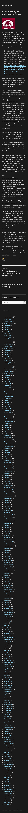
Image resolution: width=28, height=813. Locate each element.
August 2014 (7, 598)
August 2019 (7, 473)
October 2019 (7, 469)
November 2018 (8, 492)
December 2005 (8, 789)
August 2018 (7, 498)
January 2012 (7, 658)
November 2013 (8, 614)
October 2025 (8, 321)
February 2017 (8, 535)
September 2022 (8, 396)
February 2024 (8, 363)
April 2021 (7, 431)
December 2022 (8, 390)
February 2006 (8, 785)
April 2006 (7, 781)
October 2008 (8, 725)
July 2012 (6, 648)
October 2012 (7, 642)
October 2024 (8, 346)
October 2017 (7, 519)
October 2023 (8, 371)
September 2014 (8, 596)
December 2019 (8, 465)
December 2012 (8, 637)
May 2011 (6, 675)
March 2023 (7, 383)
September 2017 (8, 521)
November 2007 (8, 744)
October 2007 (8, 746)
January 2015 (7, 587)
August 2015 (7, 573)
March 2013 (7, 631)
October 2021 (7, 419)
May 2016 (6, 554)
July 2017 (6, 525)
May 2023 (6, 379)
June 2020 (7, 452)
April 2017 (6, 531)
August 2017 (7, 523)
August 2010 (7, 691)
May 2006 (7, 779)
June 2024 (7, 354)
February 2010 (8, 704)
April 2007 (7, 756)
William (6, 258)
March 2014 (7, 606)
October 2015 (7, 569)
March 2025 (7, 335)
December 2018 (8, 490)
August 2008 (7, 729)
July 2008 (6, 731)
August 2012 (7, 646)
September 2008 (8, 727)
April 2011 (6, 677)
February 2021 (8, 435)
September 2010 (8, 689)
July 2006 (6, 775)
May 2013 (6, 627)
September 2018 (8, 496)
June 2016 (6, 552)
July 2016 (6, 550)
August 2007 (7, 750)
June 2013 (6, 625)
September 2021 (8, 421)
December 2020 (8, 440)
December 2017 (8, 515)
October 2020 (8, 444)
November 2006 (8, 766)
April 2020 (7, 456)
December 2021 (8, 415)
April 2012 (7, 654)
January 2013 (7, 635)
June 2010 (6, 696)
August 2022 (7, 398)
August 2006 (7, 773)
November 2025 (8, 319)
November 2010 (8, 685)
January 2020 (7, 462)
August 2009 (7, 710)
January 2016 (7, 562)
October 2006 (8, 769)
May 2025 (6, 331)
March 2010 (7, 702)
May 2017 (6, 529)
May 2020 (6, 454)
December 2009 (8, 706)
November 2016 (8, 542)
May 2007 (6, 754)
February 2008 (8, 737)
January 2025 (7, 340)
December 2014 (8, 589)
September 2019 (8, 471)
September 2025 (8, 323)
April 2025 (7, 333)
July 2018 (6, 500)
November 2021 (8, 417)
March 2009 (7, 719)
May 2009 (7, 716)
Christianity (22, 258)
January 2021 (7, 437)
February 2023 (8, 385)
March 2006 (7, 783)
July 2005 (6, 800)
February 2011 (8, 681)
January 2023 (7, 388)
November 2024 (8, 344)
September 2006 (9, 771)
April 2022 (7, 406)
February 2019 (8, 485)
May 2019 (6, 479)
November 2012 (8, 639)
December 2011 (8, 660)
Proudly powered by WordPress (16, 810)
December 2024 (8, 342)
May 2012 (6, 652)
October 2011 (7, 664)
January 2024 (7, 365)
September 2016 (8, 546)
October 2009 (8, 708)
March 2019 (7, 483)
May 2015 (6, 579)
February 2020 (8, 460)
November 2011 (8, 662)
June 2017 (6, 527)
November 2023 (8, 369)
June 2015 (6, 577)
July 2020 (6, 450)
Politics (4, 260)
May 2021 (6, 429)
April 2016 (7, 556)
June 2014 (6, 602)
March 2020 (7, 458)
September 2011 (8, 666)
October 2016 (7, 544)
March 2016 (7, 558)
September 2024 (8, 348)
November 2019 (8, 467)
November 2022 (8, 392)
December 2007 (8, 741)
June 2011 (6, 673)
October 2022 (8, 394)
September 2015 (8, 571)
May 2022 (6, 404)
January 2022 (7, 412)
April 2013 (6, 629)
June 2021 (6, 427)
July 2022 (6, 400)
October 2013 (7, 617)
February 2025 (8, 338)
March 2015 (7, 583)
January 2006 (8, 787)
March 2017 (7, 533)
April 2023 (7, 381)
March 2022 (7, 408)
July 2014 (6, 600)
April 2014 (7, 604)
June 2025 (7, 329)
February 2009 (8, 721)
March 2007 (7, 758)
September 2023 (8, 373)
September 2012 (8, 644)
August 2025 (7, 325)
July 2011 (6, 671)
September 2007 (8, 748)
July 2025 (6, 327)
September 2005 (8, 796)
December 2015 (8, 564)
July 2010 (6, 694)
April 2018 (7, 506)
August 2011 (7, 669)
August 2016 (7, 548)
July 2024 (6, 352)
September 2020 (8, 446)
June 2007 (7, 752)
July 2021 (6, 425)
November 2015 (8, 567)
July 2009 (6, 712)
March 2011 (7, 679)
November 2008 (8, 723)
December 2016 (8, 539)
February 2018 (8, 510)
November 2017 (8, 517)
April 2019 (7, 481)
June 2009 (7, 714)
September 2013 (8, 619)
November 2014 (8, 592)
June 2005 (7, 802)
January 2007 (7, 762)
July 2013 (6, 623)
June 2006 (7, 777)
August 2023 (7, 375)
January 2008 (7, 739)
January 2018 (7, 512)
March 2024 (7, 360)
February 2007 (8, 760)
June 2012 (6, 650)
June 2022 (7, 402)
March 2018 (7, 508)
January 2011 (7, 683)
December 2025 (8, 317)
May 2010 (6, 698)
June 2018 (6, 502)
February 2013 (8, 633)
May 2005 (6, 804)
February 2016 (8, 560)
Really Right (7, 5)
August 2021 (7, 423)
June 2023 (7, 377)
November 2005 (8, 791)
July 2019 (6, 475)
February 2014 (8, 608)
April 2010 (7, 700)
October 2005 (8, 793)
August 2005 (7, 798)
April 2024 (7, 358)
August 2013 (7, 621)
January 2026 (8, 315)
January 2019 (7, 487)
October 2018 (7, 494)
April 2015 (7, 581)
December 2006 (8, 764)
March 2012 (7, 656)
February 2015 (8, 585)
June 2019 (6, 477)
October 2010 (7, 687)
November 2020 (8, 442)
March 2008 (7, 735)
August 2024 (7, 350)
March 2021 (7, 433)
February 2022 (8, 410)
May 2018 (6, 504)
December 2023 (8, 367)
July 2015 (6, 575)
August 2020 (7, 448)
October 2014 (7, 594)
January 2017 (7, 537)
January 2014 (7, 610)
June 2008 (7, 733)
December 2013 (8, 612)
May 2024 (6, 356)
